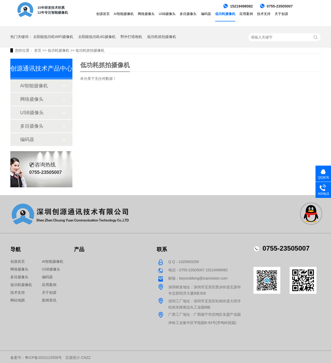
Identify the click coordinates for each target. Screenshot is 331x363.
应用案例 (246, 14)
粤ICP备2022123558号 (43, 358)
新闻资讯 (49, 300)
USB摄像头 (167, 14)
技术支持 (263, 14)
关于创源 (281, 14)
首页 (37, 50)
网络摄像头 (146, 14)
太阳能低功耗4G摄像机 (97, 37)
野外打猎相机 (131, 37)
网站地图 (17, 300)
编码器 (206, 14)
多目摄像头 (188, 14)
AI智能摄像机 (124, 14)
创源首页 (103, 14)
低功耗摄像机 (225, 14)
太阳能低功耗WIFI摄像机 (53, 37)
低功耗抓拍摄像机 (161, 37)
